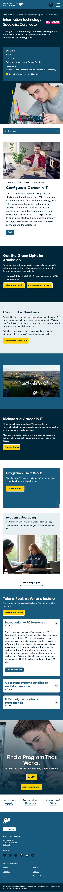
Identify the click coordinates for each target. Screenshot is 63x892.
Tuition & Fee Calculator (16, 341)
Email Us (31, 777)
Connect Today (12, 447)
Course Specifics (14, 670)
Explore (30, 803)
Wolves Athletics (39, 876)
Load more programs (31, 583)
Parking (35, 867)
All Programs (15, 489)
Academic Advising (31, 787)
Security (36, 872)
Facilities (6, 872)
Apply (9, 803)
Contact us (9, 829)
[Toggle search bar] (51, 4)
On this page (10, 131)
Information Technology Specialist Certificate (36, 14)
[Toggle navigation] (58, 4)
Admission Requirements (39, 285)
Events (5, 867)
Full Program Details (14, 285)
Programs (7, 14)
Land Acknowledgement (18, 888)
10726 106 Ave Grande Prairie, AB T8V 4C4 (10, 842)
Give (53, 803)
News (5, 876)
